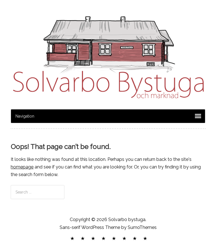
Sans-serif (70, 227)
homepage (22, 167)
